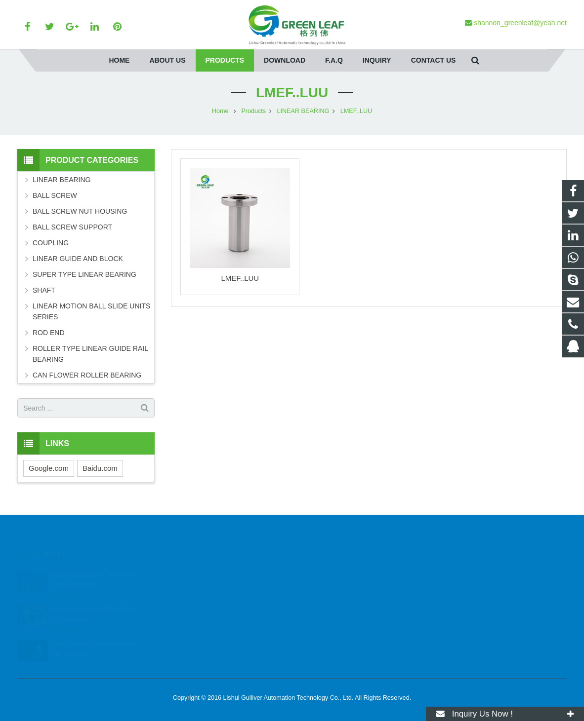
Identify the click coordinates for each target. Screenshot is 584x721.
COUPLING (51, 243)
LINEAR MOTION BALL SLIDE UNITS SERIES (91, 311)
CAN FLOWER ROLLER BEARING (87, 375)
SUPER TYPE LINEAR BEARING (84, 274)
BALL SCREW (55, 195)
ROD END (49, 333)
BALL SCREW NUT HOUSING (80, 211)
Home (220, 111)
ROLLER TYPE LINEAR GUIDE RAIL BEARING (90, 353)
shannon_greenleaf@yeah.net (352, 614)
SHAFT (44, 290)
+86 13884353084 (335, 585)
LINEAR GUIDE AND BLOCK (78, 259)
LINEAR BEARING (303, 111)
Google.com (49, 468)
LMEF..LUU (292, 92)
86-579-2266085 (332, 600)
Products (253, 111)
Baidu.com (100, 468)
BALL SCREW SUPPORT (72, 227)
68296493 (324, 571)
